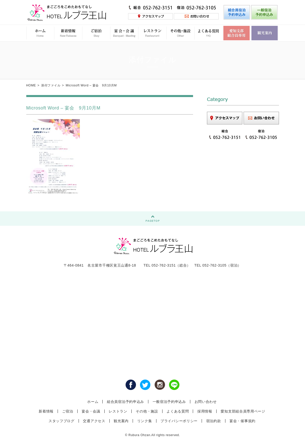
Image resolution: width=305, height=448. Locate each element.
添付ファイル (50, 85)
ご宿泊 (67, 411)
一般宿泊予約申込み (169, 402)
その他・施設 (147, 411)
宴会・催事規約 (242, 421)
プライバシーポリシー (179, 421)
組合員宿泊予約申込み (125, 402)
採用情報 (204, 411)
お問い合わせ (206, 402)
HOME (31, 85)
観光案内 (121, 421)
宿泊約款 (213, 421)
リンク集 (144, 421)
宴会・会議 (91, 411)
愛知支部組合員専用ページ (243, 411)
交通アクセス (94, 421)
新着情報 (46, 411)
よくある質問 (178, 411)
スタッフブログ (62, 421)
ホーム (92, 402)
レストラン (118, 411)
